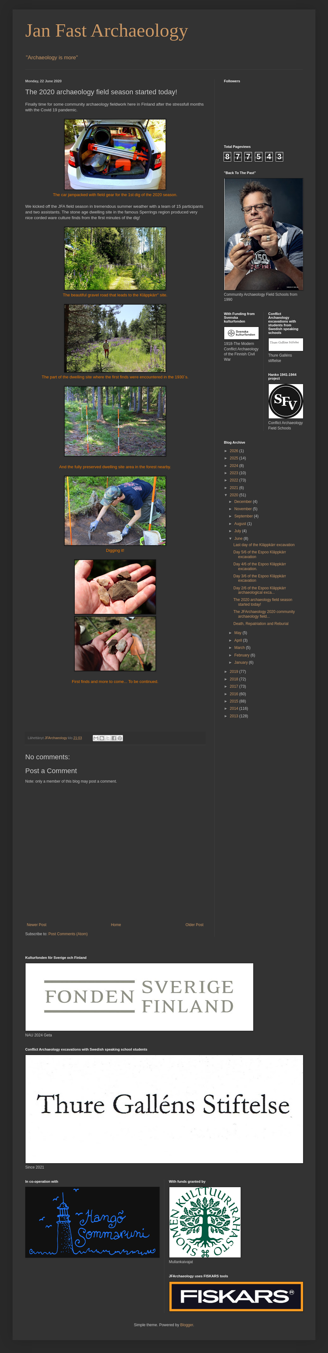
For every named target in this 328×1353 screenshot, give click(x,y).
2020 (234, 495)
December (243, 501)
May (238, 633)
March (240, 647)
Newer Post (36, 925)
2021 (234, 488)
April (238, 640)
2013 (234, 716)
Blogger (186, 1325)
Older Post (194, 925)
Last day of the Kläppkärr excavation (264, 545)
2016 (234, 694)
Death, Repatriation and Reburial (261, 623)
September (244, 516)
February (242, 655)
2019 (234, 671)
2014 (234, 708)
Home (116, 925)
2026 (234, 451)
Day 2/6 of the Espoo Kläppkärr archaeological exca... (259, 590)
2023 (234, 473)
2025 (234, 458)
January (241, 662)
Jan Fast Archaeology (106, 30)
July (238, 531)
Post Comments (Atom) (68, 934)
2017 (234, 686)
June (238, 538)
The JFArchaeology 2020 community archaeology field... (264, 613)
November (243, 509)
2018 (234, 679)
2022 (234, 480)
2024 (234, 466)
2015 (234, 701)
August (240, 524)
